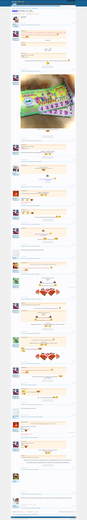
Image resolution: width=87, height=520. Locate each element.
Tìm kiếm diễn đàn (14, 5)
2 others (36, 205)
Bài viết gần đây (21, 5)
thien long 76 (27, 140)
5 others (36, 246)
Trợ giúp (64, 517)
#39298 (74, 467)
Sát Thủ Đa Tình (28, 12)
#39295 (74, 402)
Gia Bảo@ (14, 257)
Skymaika (26, 246)
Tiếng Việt (13, 517)
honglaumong (15, 270)
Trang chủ (67, 517)
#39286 (74, 203)
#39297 (74, 435)
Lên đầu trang (72, 517)
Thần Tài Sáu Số (23, 205)
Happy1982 (22, 140)
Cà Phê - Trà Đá (19, 12)
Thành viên (22, 4)
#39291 (74, 297)
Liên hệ (61, 517)
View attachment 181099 (39, 264)
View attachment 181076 (43, 167)
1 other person (37, 140)
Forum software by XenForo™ (19, 518)
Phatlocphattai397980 (16, 416)
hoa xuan (30, 437)
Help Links (27, 4)
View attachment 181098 (52, 423)
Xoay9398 (22, 492)
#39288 (74, 244)
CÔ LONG (27, 205)
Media (18, 4)
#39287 (74, 222)
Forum (14, 4)
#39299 (74, 492)
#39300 (74, 506)
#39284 (74, 159)
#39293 (74, 361)
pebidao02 (26, 437)
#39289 (74, 256)
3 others (35, 258)
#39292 (74, 331)
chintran (14, 24)
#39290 (74, 272)
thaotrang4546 (31, 140)
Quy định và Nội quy (73, 518)
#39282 (74, 69)
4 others (36, 224)
